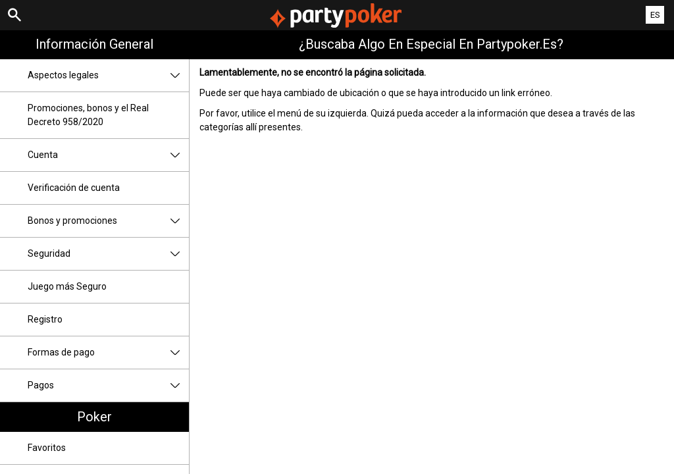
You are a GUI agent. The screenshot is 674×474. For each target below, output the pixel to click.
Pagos (108, 385)
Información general (94, 44)
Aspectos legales (108, 75)
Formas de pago (108, 352)
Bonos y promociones (108, 221)
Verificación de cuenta (74, 187)
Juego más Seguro (67, 286)
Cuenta (108, 155)
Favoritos (47, 447)
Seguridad (108, 254)
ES (655, 15)
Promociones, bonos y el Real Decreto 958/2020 (88, 115)
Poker (94, 417)
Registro (45, 319)
